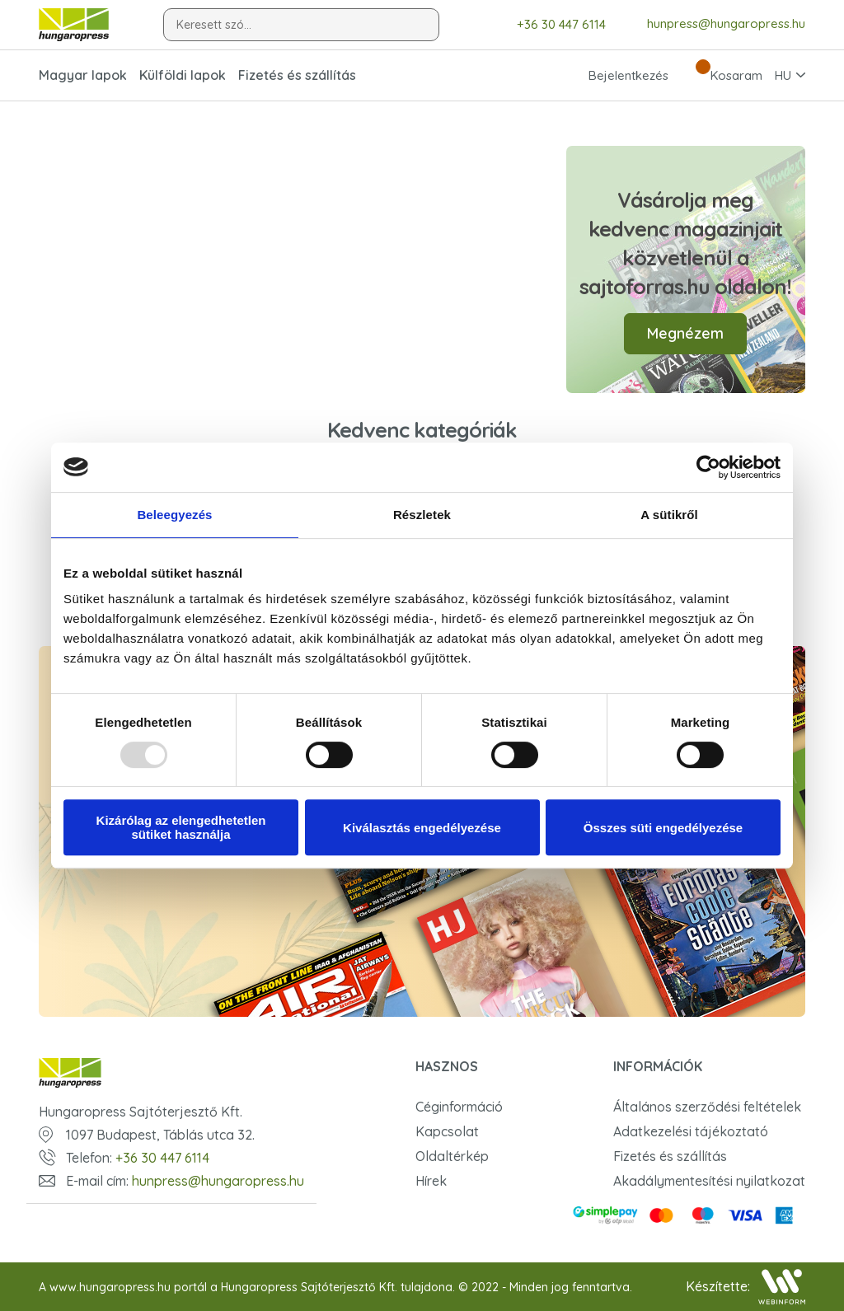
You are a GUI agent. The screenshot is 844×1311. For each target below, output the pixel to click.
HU (783, 75)
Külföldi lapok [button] (182, 75)
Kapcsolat (447, 1131)
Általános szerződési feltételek (707, 1106)
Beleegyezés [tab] (174, 515)
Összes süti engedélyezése (663, 828)
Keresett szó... (213, 24)
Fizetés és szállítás (297, 75)
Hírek (431, 1181)
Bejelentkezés (613, 75)
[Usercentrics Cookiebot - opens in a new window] (708, 467)
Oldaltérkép (452, 1156)
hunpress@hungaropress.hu (713, 23)
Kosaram (721, 75)
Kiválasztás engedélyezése (422, 828)
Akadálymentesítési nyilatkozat (709, 1181)
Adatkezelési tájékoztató (690, 1131)
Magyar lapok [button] (83, 75)
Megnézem (685, 333)
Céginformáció (459, 1106)
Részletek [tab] (422, 515)
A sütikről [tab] (669, 515)
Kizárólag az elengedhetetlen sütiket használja (181, 827)
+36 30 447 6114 (549, 24)
